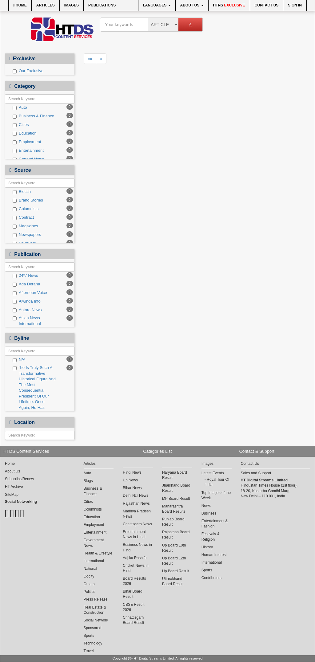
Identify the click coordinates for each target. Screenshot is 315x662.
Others (89, 584)
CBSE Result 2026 (133, 607)
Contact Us (267, 5)
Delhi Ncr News (135, 495)
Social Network (96, 620)
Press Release (96, 599)
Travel (89, 651)
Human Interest (214, 555)
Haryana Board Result (174, 475)
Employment (27, 141)
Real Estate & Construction (95, 610)
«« (90, 58)
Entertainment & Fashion (214, 523)
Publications (102, 5)
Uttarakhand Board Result (172, 581)
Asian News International (27, 320)
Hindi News (132, 472)
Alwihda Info (27, 301)
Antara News (27, 309)
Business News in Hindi (137, 547)
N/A (19, 359)
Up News (130, 480)
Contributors (211, 578)
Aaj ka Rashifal (135, 558)
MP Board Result (176, 498)
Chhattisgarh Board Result (133, 620)
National (90, 568)
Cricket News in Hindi (135, 568)
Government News (94, 542)
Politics (89, 592)
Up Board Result (175, 571)
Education (25, 133)
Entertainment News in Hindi (134, 534)
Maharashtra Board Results (173, 509)
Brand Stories (28, 200)
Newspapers (27, 234)
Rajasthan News (136, 503)
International (94, 561)
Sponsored (93, 628)
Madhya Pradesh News (137, 514)
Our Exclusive (28, 71)
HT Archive (14, 486)
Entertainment (28, 150)
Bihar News (132, 488)
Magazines (25, 226)
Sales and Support (256, 473)
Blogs (88, 481)
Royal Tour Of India (217, 482)
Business (209, 513)
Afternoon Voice (30, 292)
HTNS (229, 5)
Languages (157, 5)
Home (20, 5)
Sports (89, 635)
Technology (93, 643)
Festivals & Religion (210, 536)
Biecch (22, 191)
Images (71, 5)
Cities (21, 124)
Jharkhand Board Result (176, 488)
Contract (23, 217)
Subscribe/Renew (19, 479)
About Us (192, 5)
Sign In (295, 5)
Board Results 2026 (134, 581)
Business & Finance (33, 116)
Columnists (25, 208)
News (206, 505)
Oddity (89, 576)
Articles (45, 5)
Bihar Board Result (132, 594)
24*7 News (25, 275)
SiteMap (11, 494)
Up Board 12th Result (174, 561)
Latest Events (212, 473)
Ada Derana (26, 284)
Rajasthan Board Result (175, 534)
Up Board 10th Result (174, 548)
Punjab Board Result (173, 522)
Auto (20, 107)
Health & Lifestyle (98, 553)
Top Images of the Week (216, 495)
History (207, 547)
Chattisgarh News (137, 524)
